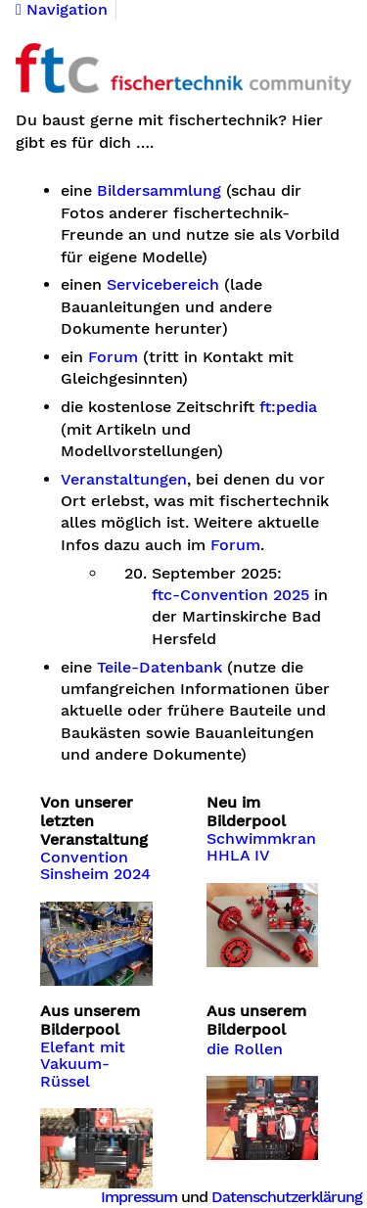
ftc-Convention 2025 (230, 595)
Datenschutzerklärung (286, 1196)
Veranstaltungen (124, 479)
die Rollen (244, 1049)
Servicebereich (163, 285)
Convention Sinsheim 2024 (95, 866)
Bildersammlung (159, 191)
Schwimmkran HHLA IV (261, 847)
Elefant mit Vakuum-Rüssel (82, 1065)
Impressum (139, 1196)
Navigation (62, 10)
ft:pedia (288, 407)
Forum (113, 357)
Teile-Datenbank (159, 667)
